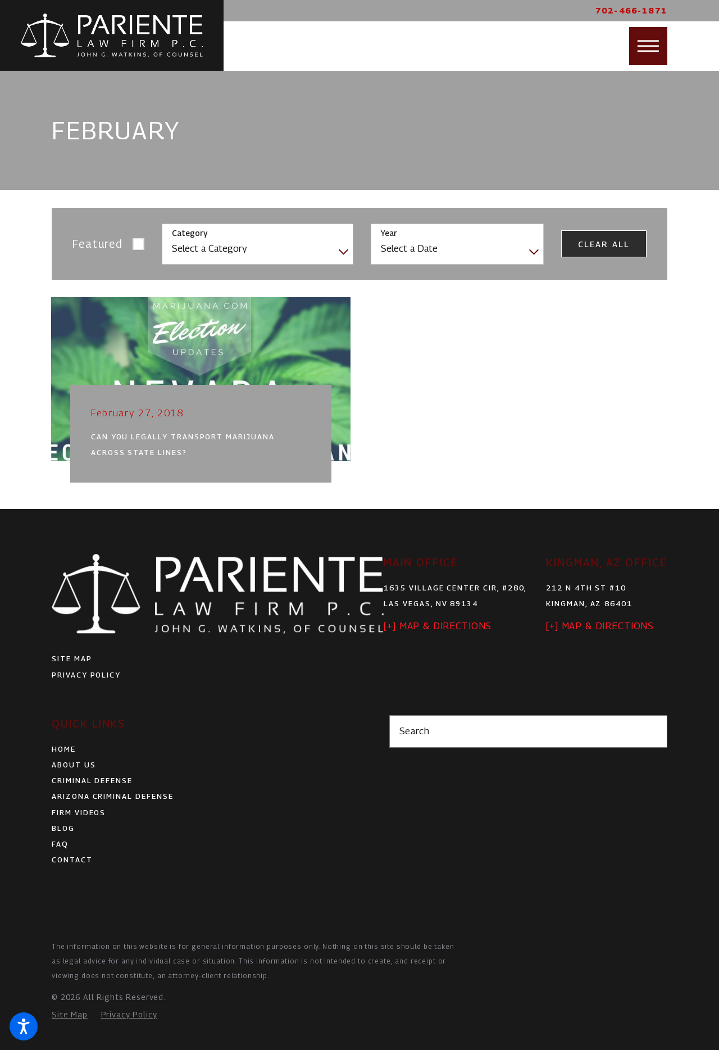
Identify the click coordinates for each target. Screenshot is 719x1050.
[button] (24, 1026)
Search (414, 731)
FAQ (60, 843)
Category (189, 233)
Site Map (72, 658)
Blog (63, 828)
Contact (72, 859)
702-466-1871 (631, 10)
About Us (74, 764)
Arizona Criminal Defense (113, 796)
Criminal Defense (92, 780)
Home (64, 748)
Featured (98, 243)
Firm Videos (79, 812)
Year (389, 233)
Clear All (604, 244)
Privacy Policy (86, 674)
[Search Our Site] (652, 732)
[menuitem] (191, 749)
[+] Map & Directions (438, 625)
